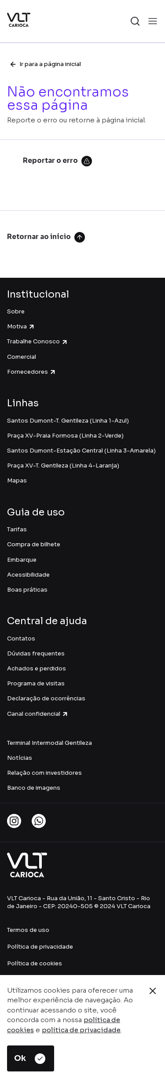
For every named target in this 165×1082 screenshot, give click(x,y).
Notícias (19, 758)
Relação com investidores (44, 773)
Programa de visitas (36, 683)
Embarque (22, 559)
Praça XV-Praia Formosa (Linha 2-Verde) (65, 435)
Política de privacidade (40, 946)
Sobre (16, 311)
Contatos (21, 638)
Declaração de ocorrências (46, 698)
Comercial (21, 357)
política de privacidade (81, 1030)
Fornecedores (31, 371)
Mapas (17, 480)
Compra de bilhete (33, 544)
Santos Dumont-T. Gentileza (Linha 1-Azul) (68, 420)
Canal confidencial (38, 714)
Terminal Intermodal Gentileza (50, 743)
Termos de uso (28, 930)
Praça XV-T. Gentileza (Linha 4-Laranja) (63, 465)
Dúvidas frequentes (36, 653)
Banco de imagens (33, 787)
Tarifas (17, 529)
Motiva (21, 326)
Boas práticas (27, 589)
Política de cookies (34, 963)
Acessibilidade (28, 574)
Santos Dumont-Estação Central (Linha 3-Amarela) (81, 450)
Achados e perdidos (36, 668)
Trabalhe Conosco (37, 341)
